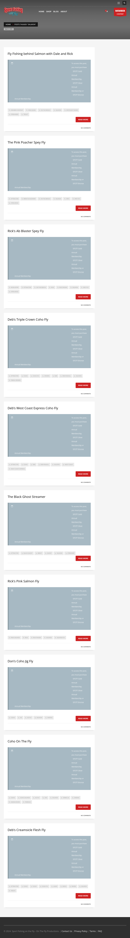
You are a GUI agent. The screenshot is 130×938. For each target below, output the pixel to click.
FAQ (100, 931)
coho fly (36, 376)
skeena (49, 717)
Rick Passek (63, 287)
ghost (49, 553)
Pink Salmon (15, 637)
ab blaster (15, 287)
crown (46, 376)
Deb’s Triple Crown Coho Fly (28, 319)
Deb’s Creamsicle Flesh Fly (27, 830)
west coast (69, 464)
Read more (83, 119)
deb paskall (66, 376)
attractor (14, 199)
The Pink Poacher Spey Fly (27, 142)
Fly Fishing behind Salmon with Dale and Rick (40, 53)
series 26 (66, 797)
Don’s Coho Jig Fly (20, 661)
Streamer (71, 553)
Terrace (28, 802)
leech (64, 886)
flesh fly (45, 886)
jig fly (29, 717)
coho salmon (25, 797)
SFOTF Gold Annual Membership (77, 75)
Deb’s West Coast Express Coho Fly (33, 408)
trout (25, 114)
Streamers (14, 114)
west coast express (18, 469)
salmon (58, 110)
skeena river (15, 802)
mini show (31, 110)
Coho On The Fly (20, 741)
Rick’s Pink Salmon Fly (23, 581)
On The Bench (45, 110)
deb (56, 376)
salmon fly (61, 637)
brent (40, 553)
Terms (93, 931)
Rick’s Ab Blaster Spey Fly (26, 231)
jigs (46, 797)
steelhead (14, 203)
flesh (35, 886)
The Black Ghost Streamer (27, 496)
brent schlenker (29, 199)
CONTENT (120, 12)
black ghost (28, 553)
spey (67, 199)
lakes (55, 886)
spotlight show (72, 110)
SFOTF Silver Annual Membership (77, 87)
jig (21, 717)
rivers (74, 886)
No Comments (86, 128)
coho (26, 376)
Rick (52, 287)
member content (17, 110)
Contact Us (67, 931)
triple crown (15, 380)
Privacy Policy (80, 931)
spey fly (77, 199)
